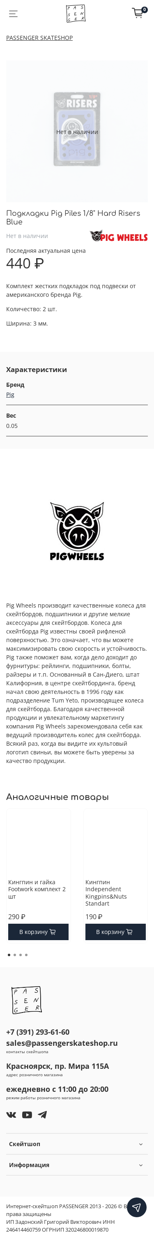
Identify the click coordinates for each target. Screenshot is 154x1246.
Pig (10, 394)
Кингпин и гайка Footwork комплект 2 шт (37, 889)
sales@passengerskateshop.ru (62, 1043)
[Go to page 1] (9, 955)
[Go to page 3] (20, 955)
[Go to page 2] (15, 955)
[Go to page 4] (26, 955)
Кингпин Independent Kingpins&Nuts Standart (106, 893)
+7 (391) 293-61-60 (37, 1032)
